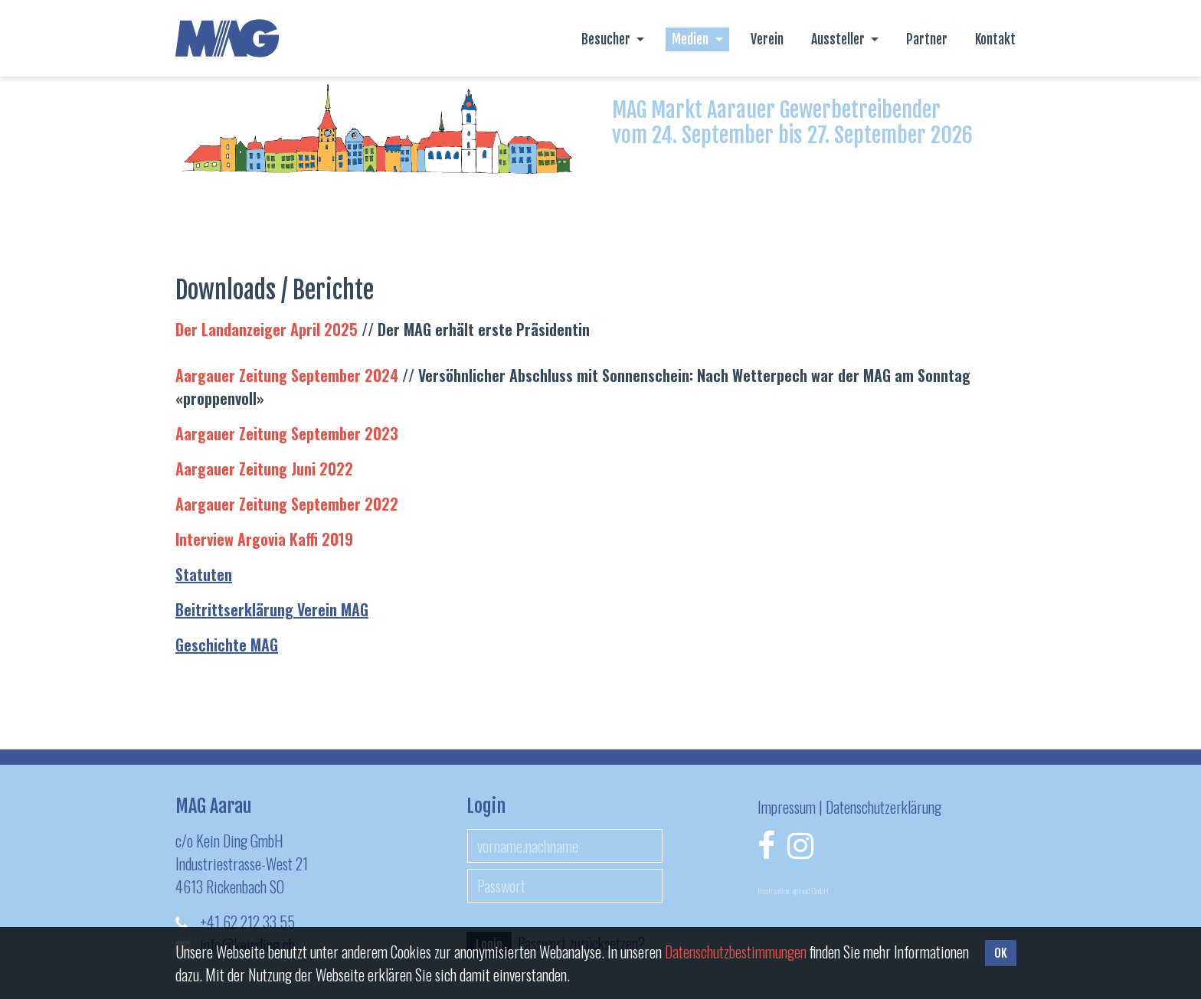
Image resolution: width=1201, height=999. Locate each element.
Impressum (787, 806)
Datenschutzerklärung (883, 806)
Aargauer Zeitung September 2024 (286, 375)
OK (1000, 953)
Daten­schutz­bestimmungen (736, 951)
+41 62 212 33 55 (247, 921)
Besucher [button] (607, 39)
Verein (767, 39)
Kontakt (995, 39)
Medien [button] (692, 39)
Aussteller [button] (839, 39)
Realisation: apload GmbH (793, 890)
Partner (926, 39)
